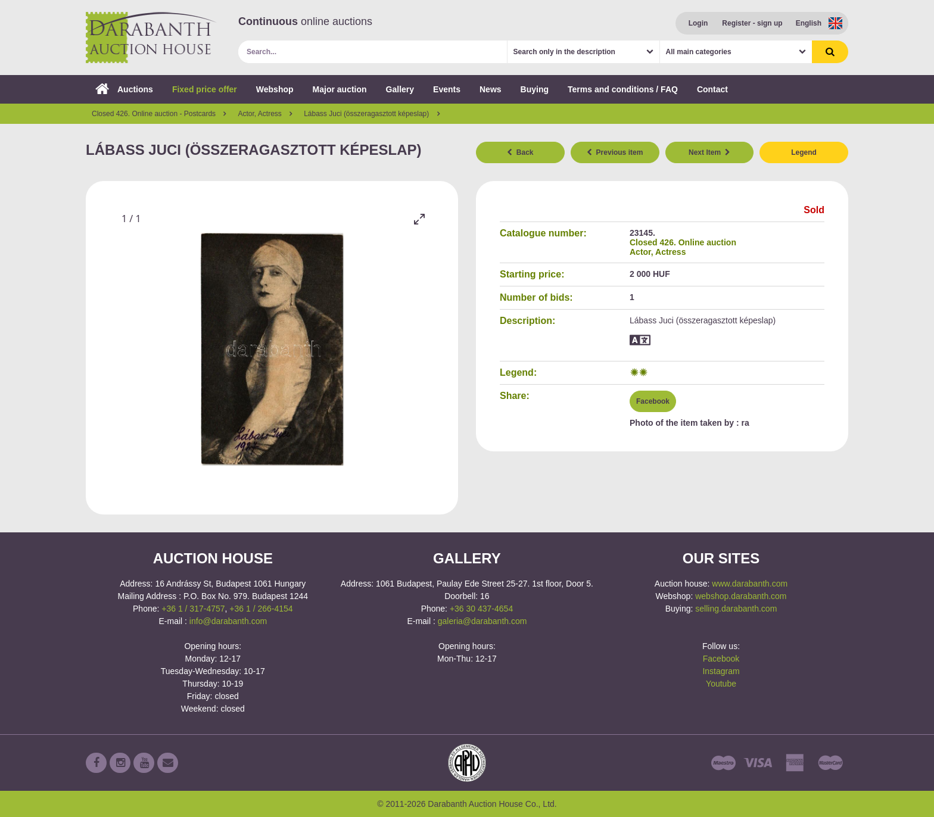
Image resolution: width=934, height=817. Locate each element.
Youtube (721, 683)
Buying (535, 89)
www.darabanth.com (749, 583)
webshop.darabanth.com (740, 596)
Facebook (653, 401)
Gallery (400, 89)
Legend (804, 152)
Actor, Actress (658, 252)
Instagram (720, 671)
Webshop (275, 89)
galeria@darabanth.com (482, 621)
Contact (712, 89)
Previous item (615, 152)
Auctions (124, 89)
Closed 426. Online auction (683, 242)
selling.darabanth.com (736, 608)
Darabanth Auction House (151, 37)
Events (446, 89)
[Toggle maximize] (419, 219)
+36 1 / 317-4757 (193, 608)
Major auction (340, 89)
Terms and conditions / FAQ (623, 89)
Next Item (709, 152)
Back (520, 152)
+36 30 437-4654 (481, 608)
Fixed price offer (204, 89)
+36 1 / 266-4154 (260, 608)
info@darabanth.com (228, 621)
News (491, 89)
